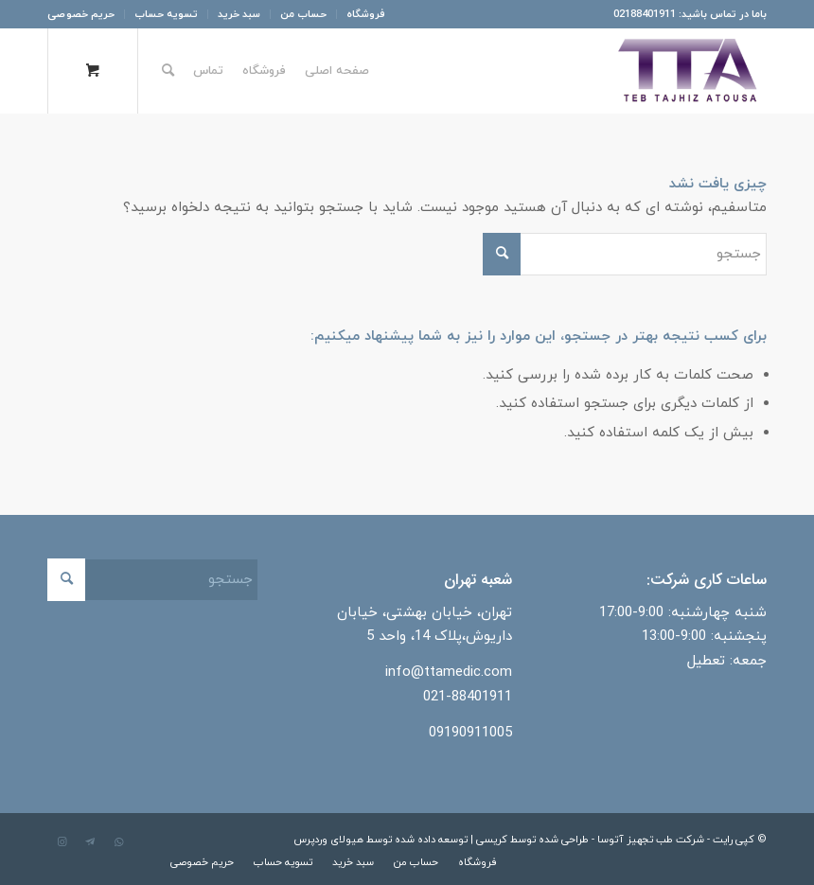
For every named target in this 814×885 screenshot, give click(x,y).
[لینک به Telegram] (90, 842)
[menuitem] (360, 14)
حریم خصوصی (81, 14)
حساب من (303, 14)
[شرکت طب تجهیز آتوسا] (687, 71)
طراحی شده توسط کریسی (532, 839)
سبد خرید (239, 14)
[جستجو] (168, 71)
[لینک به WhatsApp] (118, 842)
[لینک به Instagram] (61, 842)
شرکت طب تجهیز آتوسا (650, 839)
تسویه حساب (166, 14)
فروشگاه (365, 14)
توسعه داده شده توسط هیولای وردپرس (380, 839)
